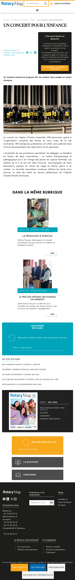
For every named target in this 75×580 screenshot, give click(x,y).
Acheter (44, 413)
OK (51, 503)
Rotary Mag (12, 4)
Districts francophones (27, 550)
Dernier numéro (53, 547)
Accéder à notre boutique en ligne (64, 502)
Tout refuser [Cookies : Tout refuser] (38, 567)
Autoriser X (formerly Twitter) (55, 68)
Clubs (32, 20)
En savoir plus (24, 547)
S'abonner (45, 416)
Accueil (6, 20)
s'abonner (25, 474)
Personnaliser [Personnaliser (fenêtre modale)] (56, 567)
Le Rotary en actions (20, 20)
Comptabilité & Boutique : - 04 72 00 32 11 (14, 531)
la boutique (26, 462)
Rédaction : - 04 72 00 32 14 (10, 512)
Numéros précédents (50, 419)
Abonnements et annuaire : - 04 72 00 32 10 (10, 520)
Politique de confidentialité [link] (38, 575)
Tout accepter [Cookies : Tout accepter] (19, 567)
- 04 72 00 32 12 (10, 525)
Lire (52, 253)
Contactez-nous (11, 505)
